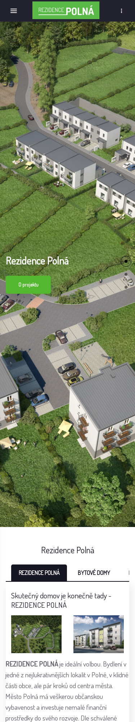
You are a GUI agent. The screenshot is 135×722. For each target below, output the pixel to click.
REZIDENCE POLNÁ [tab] (39, 572)
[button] (126, 261)
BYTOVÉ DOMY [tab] (94, 572)
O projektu (28, 285)
